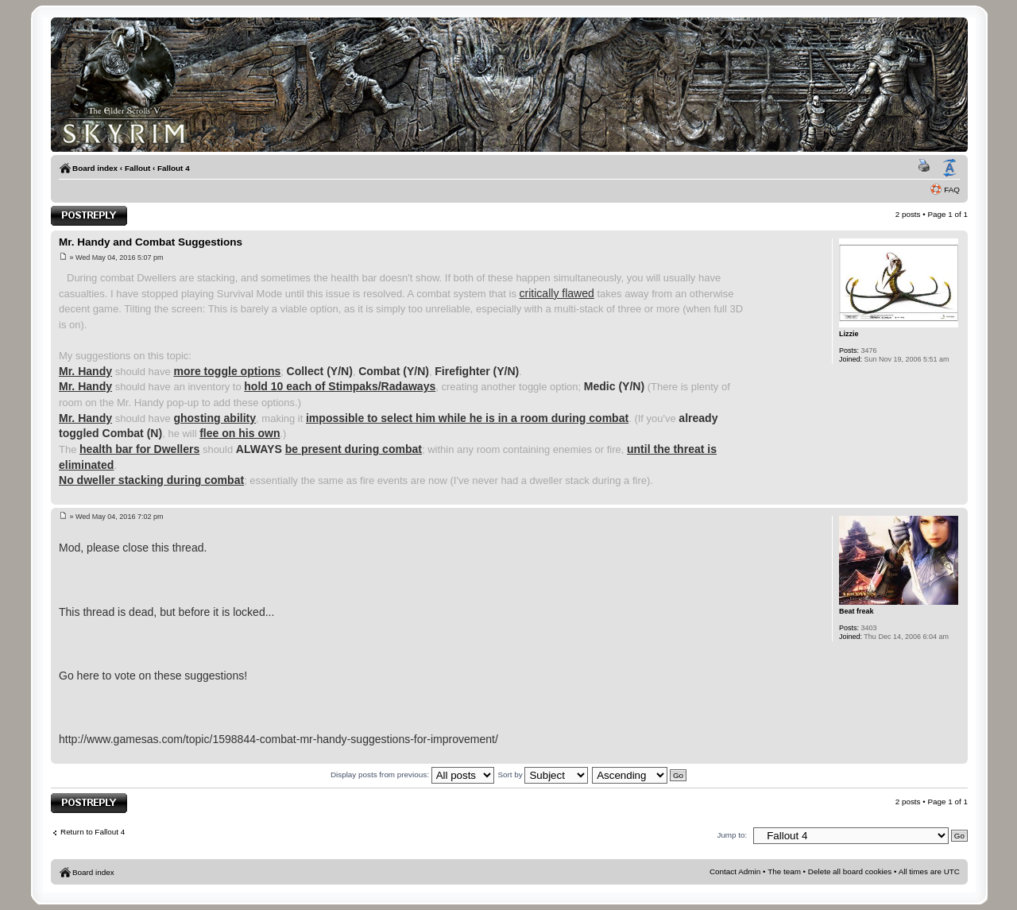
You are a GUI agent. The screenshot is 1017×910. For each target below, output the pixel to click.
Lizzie (849, 334)
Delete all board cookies (849, 871)
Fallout (137, 168)
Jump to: (732, 835)
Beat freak (856, 611)
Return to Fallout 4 (92, 831)
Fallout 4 (173, 168)
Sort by (542, 774)
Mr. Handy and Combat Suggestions (150, 242)
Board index (95, 168)
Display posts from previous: (412, 774)
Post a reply (89, 216)
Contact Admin (735, 871)
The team (784, 871)
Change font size (949, 168)
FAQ (952, 189)
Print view (926, 168)
